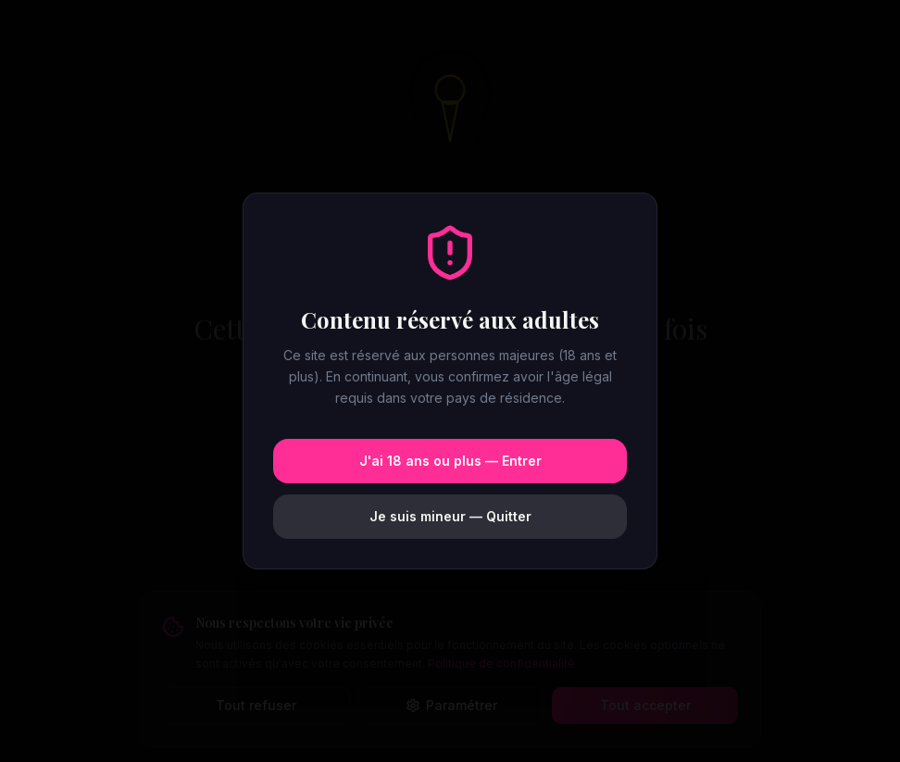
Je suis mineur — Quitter (450, 516)
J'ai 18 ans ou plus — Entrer (450, 460)
